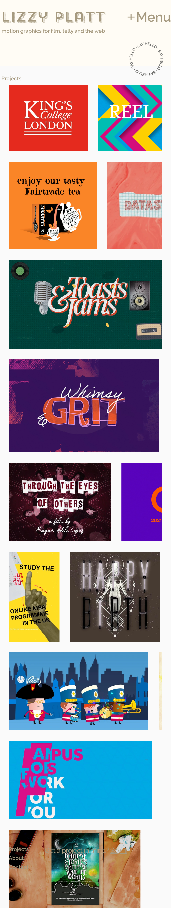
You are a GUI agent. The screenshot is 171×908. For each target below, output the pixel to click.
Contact (18, 867)
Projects (19, 849)
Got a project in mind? (77, 850)
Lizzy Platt (53, 17)
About (16, 858)
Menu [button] (153, 17)
